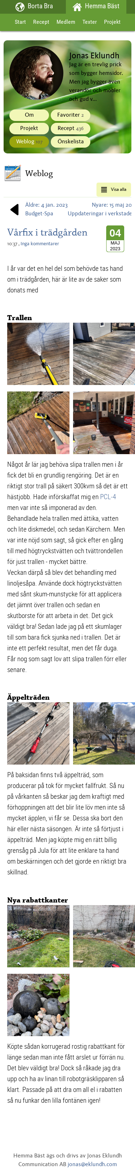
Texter (89, 22)
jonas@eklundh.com (92, 1165)
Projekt (112, 22)
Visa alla (113, 190)
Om (29, 115)
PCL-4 (108, 496)
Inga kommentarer (40, 243)
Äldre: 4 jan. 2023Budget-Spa (37, 209)
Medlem (66, 22)
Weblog (29, 142)
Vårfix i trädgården (47, 232)
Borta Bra (34, 7)
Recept (41, 22)
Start (20, 22)
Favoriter (70, 115)
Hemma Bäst (96, 7)
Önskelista (71, 142)
